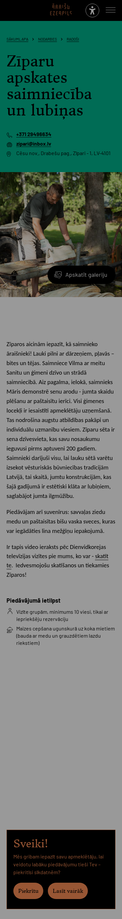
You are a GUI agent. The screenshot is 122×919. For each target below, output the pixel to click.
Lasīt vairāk (68, 891)
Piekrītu (28, 891)
